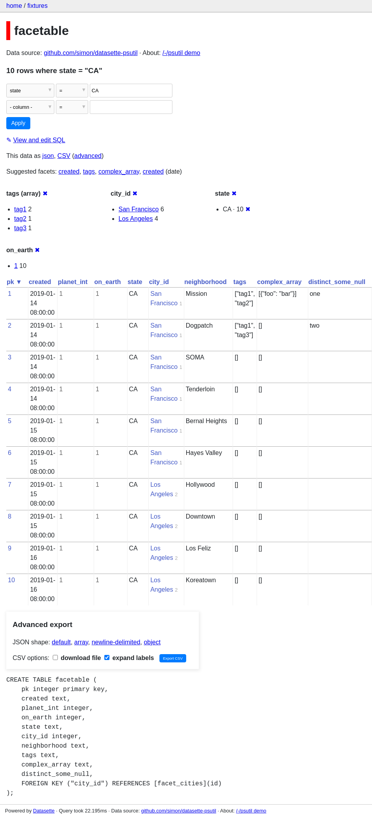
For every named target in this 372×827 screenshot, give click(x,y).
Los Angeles (135, 218)
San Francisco (138, 209)
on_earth (107, 282)
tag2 (20, 218)
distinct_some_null (336, 282)
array (81, 642)
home (14, 5)
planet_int (73, 282)
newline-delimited (116, 642)
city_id (159, 282)
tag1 (20, 209)
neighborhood (205, 282)
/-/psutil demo (181, 53)
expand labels (129, 658)
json (48, 155)
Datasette (44, 811)
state (135, 282)
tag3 (20, 228)
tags (89, 171)
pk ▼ (14, 282)
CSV (63, 155)
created (69, 171)
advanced (88, 155)
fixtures (37, 5)
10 (11, 580)
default (61, 642)
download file (77, 658)
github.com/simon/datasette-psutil (90, 53)
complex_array (118, 171)
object (152, 642)
